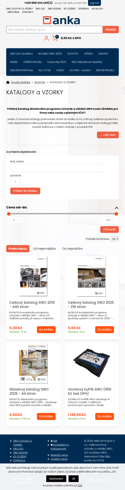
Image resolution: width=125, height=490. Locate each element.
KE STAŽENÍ (69, 8)
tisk (55, 441)
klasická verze (59, 455)
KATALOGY (97, 8)
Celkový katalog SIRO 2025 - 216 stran (91, 304)
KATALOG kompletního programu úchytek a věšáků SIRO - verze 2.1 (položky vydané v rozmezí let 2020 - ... (91, 315)
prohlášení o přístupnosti (60, 447)
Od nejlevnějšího (44, 249)
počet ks (15, 175)
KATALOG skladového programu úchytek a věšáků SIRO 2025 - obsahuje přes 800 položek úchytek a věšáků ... (33, 402)
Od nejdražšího (72, 249)
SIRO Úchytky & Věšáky (19, 8)
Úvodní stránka (20, 82)
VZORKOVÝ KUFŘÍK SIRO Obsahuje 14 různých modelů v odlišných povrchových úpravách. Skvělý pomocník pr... (89, 404)
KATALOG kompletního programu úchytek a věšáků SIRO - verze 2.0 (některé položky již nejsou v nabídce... (32, 315)
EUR (97, 3)
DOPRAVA (83, 8)
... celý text (108, 135)
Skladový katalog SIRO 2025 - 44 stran (29, 391)
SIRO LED (40, 8)
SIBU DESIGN (54, 8)
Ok (73, 479)
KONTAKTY (28, 12)
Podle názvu (18, 249)
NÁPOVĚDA (13, 12)
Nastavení (56, 479)
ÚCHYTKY (40, 82)
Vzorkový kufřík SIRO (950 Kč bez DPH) (89, 391)
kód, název (17, 161)
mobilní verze (59, 459)
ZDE (80, 485)
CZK (92, 3)
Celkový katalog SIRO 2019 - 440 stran (32, 304)
